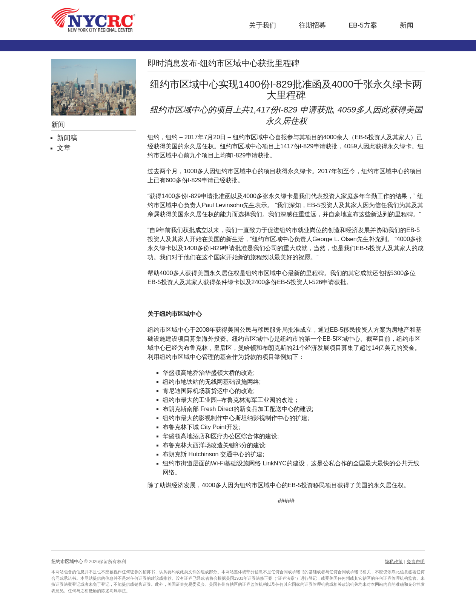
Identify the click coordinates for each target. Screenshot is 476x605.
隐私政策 (394, 561)
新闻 (406, 25)
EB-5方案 (363, 25)
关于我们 (262, 25)
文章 (64, 148)
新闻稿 (67, 138)
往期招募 (312, 25)
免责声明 (416, 561)
